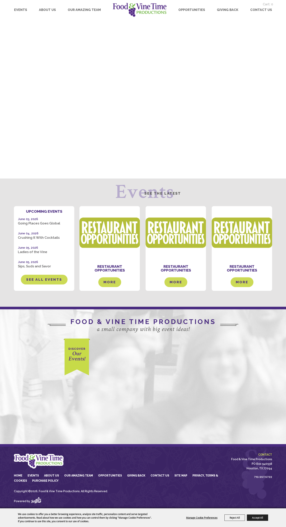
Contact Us (261, 10)
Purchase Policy (45, 480)
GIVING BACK (227, 10)
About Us (47, 10)
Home (18, 475)
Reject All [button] (235, 517)
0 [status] (275, 3)
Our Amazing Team (84, 10)
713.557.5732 (263, 476)
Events (20, 10)
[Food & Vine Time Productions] (139, 10)
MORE (109, 280)
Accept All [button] (257, 517)
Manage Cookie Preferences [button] (201, 517)
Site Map (180, 475)
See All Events (44, 279)
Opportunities (191, 10)
